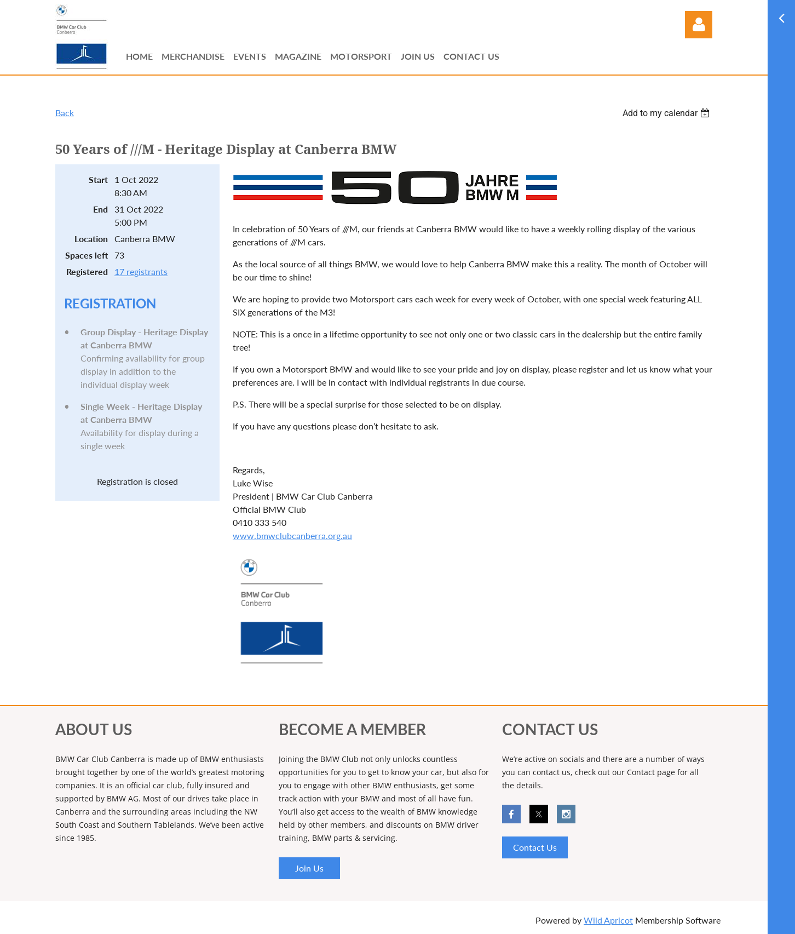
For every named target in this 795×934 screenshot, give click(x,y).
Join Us (309, 868)
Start (98, 179)
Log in (698, 24)
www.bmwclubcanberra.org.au (292, 535)
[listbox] (667, 113)
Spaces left (86, 255)
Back (64, 112)
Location (91, 238)
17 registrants (141, 271)
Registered (87, 271)
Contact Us (535, 847)
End (100, 209)
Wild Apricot (608, 920)
